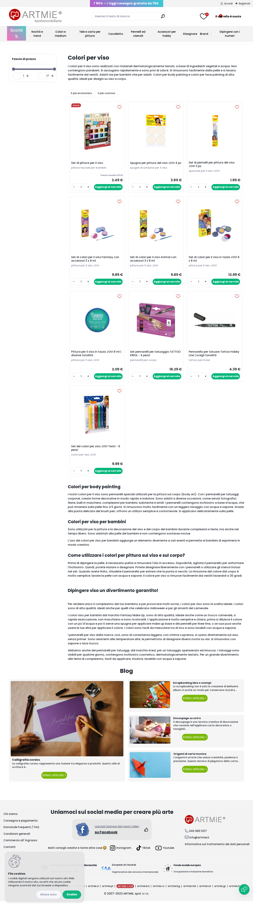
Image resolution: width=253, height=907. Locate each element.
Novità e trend (37, 34)
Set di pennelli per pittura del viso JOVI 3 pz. (212, 165)
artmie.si (93, 892)
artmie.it (234, 892)
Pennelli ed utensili (138, 34)
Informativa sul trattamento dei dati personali (217, 850)
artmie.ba (143, 892)
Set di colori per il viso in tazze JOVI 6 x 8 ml (213, 261)
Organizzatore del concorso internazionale (135, 877)
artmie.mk (189, 892)
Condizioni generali (17, 839)
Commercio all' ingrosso (20, 846)
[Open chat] (244, 889)
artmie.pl (107, 892)
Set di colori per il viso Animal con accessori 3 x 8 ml (154, 261)
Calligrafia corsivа (26, 766)
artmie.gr (220, 892)
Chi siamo (11, 820)
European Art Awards (124, 871)
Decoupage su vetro (187, 724)
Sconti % (16, 33)
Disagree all (48, 894)
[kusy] (81, 188)
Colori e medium (60, 34)
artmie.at (205, 892)
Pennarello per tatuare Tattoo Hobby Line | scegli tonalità (210, 357)
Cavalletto (115, 34)
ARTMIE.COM (125, 892)
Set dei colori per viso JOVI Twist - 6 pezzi (96, 453)
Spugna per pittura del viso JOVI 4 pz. (154, 165)
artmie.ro (158, 892)
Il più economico (81, 93)
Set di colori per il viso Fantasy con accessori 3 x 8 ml (96, 261)
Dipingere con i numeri (230, 34)
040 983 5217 (198, 837)
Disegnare (190, 34)
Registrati (244, 3)
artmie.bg (174, 892)
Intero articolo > (54, 781)
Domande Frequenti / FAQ (21, 833)
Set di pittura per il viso (88, 163)
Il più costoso (106, 93)
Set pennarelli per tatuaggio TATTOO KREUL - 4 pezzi (150, 357)
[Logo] (35, 16)
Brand (204, 34)
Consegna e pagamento (21, 826)
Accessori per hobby (167, 34)
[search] (163, 17)
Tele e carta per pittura (89, 34)
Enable (72, 894)
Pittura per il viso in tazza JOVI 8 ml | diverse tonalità (97, 357)
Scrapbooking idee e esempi (192, 688)
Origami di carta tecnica (189, 759)
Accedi (228, 3)
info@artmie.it (199, 843)
